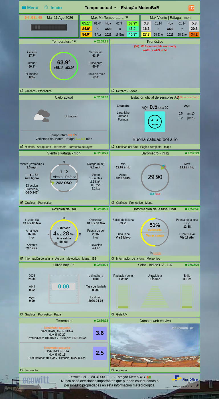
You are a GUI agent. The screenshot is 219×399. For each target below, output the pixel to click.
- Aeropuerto (43, 146)
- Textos (132, 91)
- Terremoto (59, 146)
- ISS (93, 258)
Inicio (52, 7)
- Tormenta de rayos (80, 146)
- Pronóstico (43, 91)
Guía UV (118, 314)
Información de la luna (36, 258)
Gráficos (27, 91)
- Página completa (150, 146)
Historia (27, 146)
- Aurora (59, 258)
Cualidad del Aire (124, 146)
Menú (31, 7)
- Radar (57, 314)
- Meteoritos (72, 258)
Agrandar (119, 370)
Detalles (118, 91)
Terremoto (28, 370)
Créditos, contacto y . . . (185, 386)
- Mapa (166, 146)
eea (163, 108)
